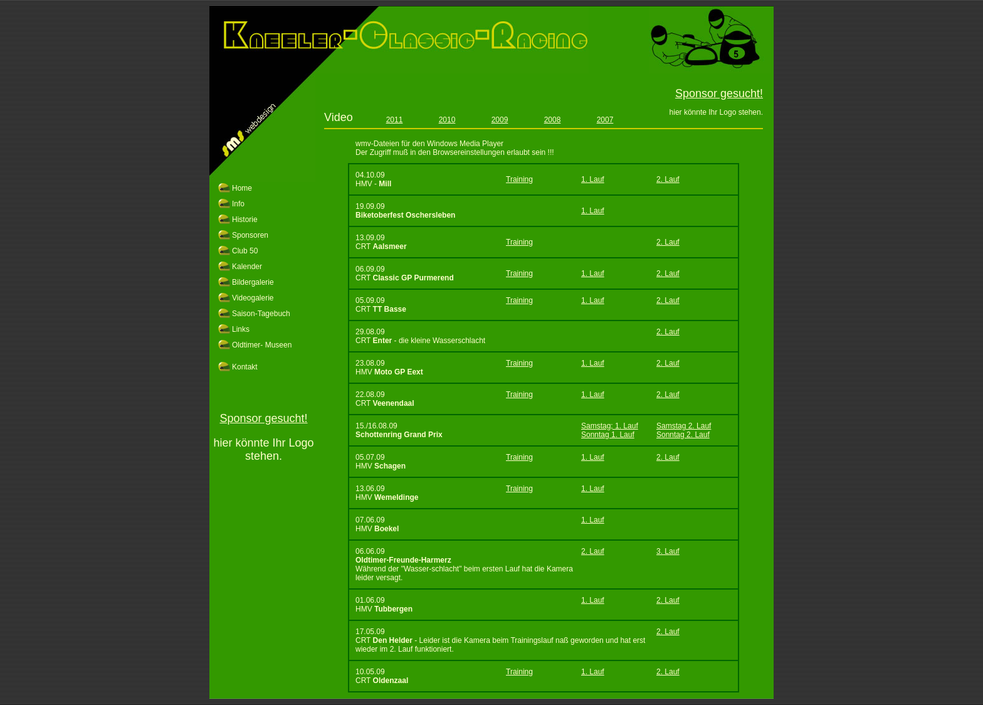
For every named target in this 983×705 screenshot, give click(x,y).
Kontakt (245, 367)
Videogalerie (253, 298)
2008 (552, 119)
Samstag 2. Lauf (683, 425)
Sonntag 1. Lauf (607, 434)
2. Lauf (668, 179)
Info (238, 203)
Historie (245, 219)
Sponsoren (250, 235)
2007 (605, 119)
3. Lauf (668, 551)
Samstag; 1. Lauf (609, 425)
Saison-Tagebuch (261, 313)
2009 (500, 119)
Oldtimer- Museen (262, 345)
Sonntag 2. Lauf (683, 434)
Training (519, 179)
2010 (447, 119)
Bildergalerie (253, 282)
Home (242, 188)
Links (241, 329)
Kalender (247, 266)
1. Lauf (592, 179)
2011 (394, 119)
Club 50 (245, 250)
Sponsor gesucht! (263, 418)
